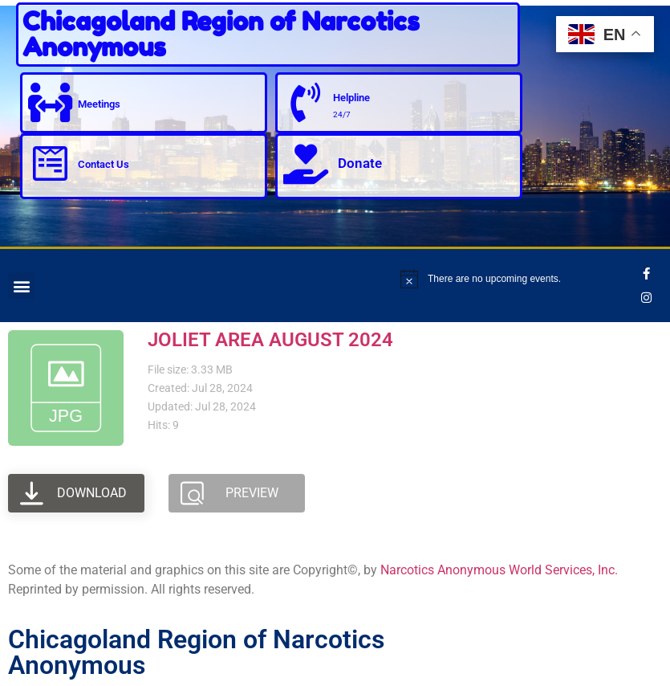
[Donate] (306, 164)
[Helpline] (306, 103)
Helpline (352, 98)
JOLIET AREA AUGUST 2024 (270, 340)
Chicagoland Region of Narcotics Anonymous (221, 34)
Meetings (100, 103)
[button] (21, 285)
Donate (360, 163)
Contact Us (104, 164)
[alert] (517, 278)
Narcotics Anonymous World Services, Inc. (499, 570)
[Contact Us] (50, 164)
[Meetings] (50, 103)
